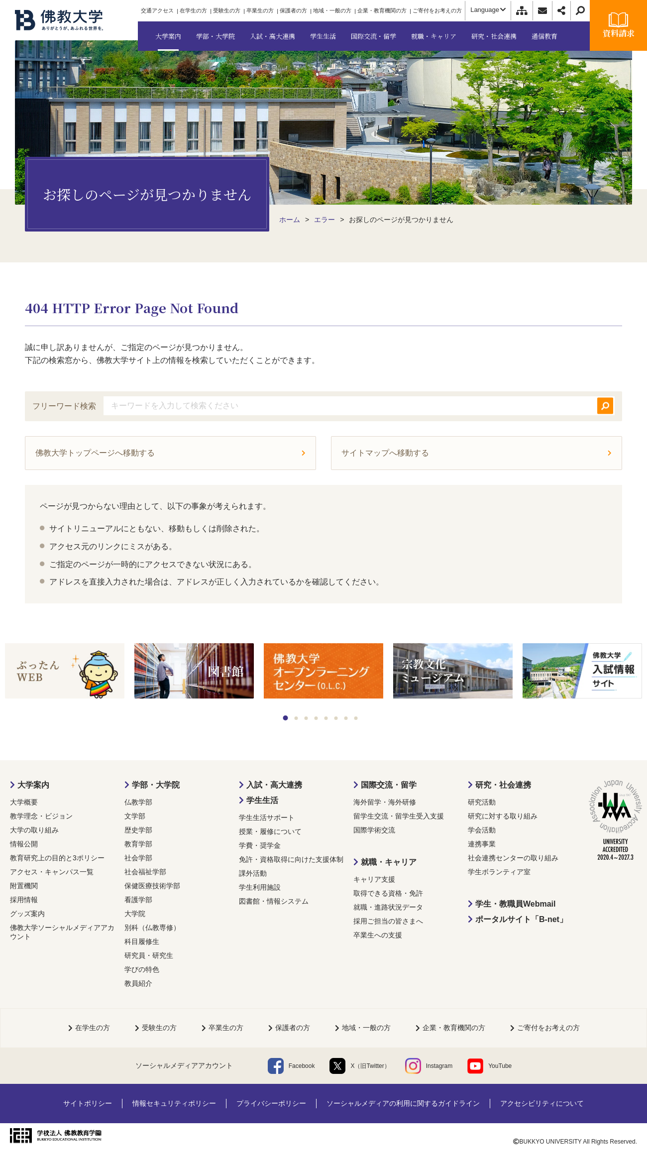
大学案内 (33, 785)
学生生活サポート (267, 817)
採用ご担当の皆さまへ (388, 921)
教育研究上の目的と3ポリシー (57, 858)
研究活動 (482, 802)
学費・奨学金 (260, 845)
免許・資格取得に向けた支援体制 (291, 859)
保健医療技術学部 (152, 886)
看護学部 (138, 900)
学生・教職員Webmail (515, 904)
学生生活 (262, 800)
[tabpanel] (64, 671)
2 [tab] (296, 718)
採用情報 (24, 900)
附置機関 (24, 886)
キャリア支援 (374, 879)
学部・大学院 (156, 785)
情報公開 (24, 844)
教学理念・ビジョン (41, 816)
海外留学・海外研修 (384, 802)
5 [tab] (326, 718)
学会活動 (482, 830)
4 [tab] (316, 718)
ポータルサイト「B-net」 (521, 919)
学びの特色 (141, 969)
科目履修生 (141, 941)
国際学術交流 (374, 830)
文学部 (134, 816)
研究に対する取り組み (503, 816)
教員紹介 (138, 983)
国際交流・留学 (389, 785)
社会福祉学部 (145, 872)
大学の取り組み (34, 830)
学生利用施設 (260, 887)
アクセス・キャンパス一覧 (52, 872)
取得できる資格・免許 (388, 893)
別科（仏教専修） (152, 928)
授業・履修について (270, 831)
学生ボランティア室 (499, 872)
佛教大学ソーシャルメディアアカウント (62, 932)
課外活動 (253, 873)
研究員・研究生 (148, 955)
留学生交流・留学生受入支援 (398, 816)
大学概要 (24, 802)
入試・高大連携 (274, 785)
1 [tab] (285, 717)
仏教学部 (138, 802)
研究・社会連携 (503, 785)
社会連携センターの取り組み (513, 858)
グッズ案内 (27, 914)
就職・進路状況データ (388, 907)
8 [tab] (356, 718)
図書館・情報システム (274, 901)
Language (488, 9)
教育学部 (138, 844)
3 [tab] (306, 718)
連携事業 (482, 844)
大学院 (134, 914)
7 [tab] (346, 718)
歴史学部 (138, 830)
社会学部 (138, 858)
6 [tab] (336, 718)
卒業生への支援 (377, 935)
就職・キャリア (389, 862)
